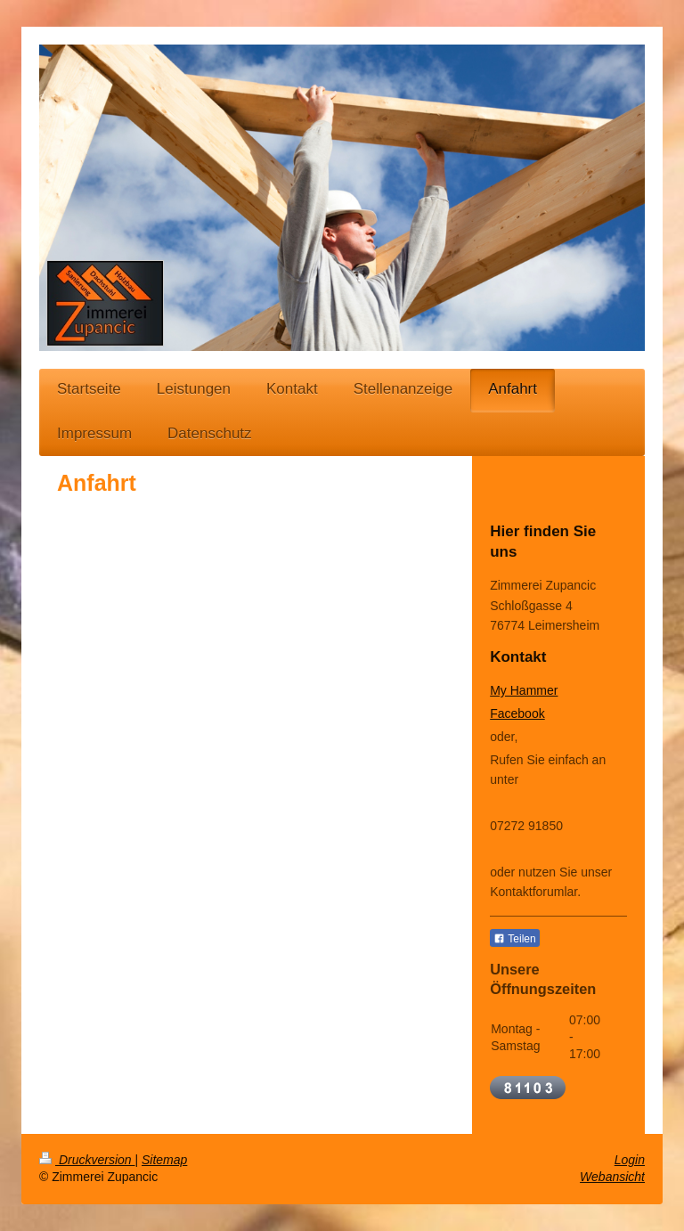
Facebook (517, 713)
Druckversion (86, 1160)
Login (630, 1160)
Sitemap (164, 1160)
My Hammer (524, 690)
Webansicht (612, 1177)
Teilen (514, 939)
